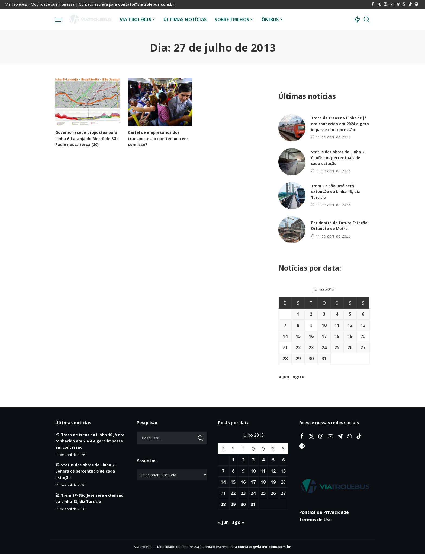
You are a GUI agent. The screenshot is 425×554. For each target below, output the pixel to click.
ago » (298, 376)
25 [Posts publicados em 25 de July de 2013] (336, 347)
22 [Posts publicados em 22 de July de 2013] (298, 347)
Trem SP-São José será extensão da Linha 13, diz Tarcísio (335, 191)
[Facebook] (373, 4)
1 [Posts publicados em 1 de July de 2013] (298, 314)
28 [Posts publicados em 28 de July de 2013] (285, 359)
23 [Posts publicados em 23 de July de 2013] (311, 347)
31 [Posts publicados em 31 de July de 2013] (324, 359)
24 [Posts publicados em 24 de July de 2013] (324, 347)
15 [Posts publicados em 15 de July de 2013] (298, 336)
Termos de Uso (315, 520)
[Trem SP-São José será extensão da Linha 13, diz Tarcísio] (291, 195)
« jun (283, 376)
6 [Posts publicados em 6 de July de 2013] (363, 314)
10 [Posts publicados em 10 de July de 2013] (324, 325)
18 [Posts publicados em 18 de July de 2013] (336, 336)
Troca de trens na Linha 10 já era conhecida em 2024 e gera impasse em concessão (340, 124)
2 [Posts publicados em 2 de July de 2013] (311, 314)
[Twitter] (379, 4)
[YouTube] (391, 4)
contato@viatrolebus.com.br (146, 4)
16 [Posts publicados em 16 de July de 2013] (311, 336)
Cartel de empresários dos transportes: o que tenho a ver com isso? (159, 138)
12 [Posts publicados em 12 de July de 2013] (349, 325)
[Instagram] (385, 4)
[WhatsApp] (404, 4)
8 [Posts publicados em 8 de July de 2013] (298, 325)
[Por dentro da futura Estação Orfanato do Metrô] (291, 229)
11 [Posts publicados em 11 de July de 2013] (336, 325)
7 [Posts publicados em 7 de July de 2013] (285, 325)
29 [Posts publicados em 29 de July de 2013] (298, 359)
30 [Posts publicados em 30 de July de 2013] (311, 359)
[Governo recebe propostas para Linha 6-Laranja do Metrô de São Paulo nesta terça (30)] (87, 102)
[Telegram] (398, 4)
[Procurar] (366, 19)
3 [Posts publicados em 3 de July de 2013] (324, 314)
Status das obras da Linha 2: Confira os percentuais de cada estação (338, 158)
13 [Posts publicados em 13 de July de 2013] (362, 325)
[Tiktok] (410, 4)
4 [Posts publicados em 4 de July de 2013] (337, 314)
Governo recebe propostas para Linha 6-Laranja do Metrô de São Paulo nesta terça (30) (85, 138)
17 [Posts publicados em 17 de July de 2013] (324, 336)
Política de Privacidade (324, 512)
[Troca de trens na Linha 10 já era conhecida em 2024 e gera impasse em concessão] (291, 127)
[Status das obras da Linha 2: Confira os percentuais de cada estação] (291, 161)
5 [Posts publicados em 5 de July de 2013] (350, 314)
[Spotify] (416, 4)
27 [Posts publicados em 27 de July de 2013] (362, 347)
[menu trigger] (61, 19)
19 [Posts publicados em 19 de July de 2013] (349, 336)
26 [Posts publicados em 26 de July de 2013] (349, 347)
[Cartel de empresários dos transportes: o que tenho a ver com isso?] (160, 102)
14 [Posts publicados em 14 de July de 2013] (285, 336)
